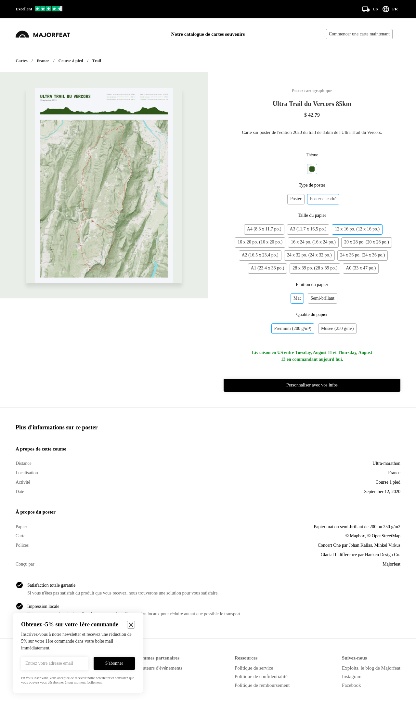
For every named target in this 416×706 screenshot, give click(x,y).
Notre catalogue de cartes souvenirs (208, 34)
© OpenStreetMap (383, 535)
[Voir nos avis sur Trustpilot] (39, 9)
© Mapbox (355, 535)
